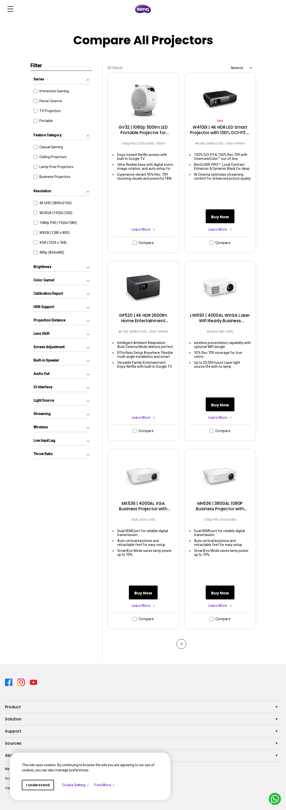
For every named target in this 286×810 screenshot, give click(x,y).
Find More (104, 785)
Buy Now (220, 217)
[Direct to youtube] (33, 682)
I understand (38, 785)
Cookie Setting (75, 785)
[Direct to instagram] (21, 682)
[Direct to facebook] (9, 682)
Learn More (141, 229)
